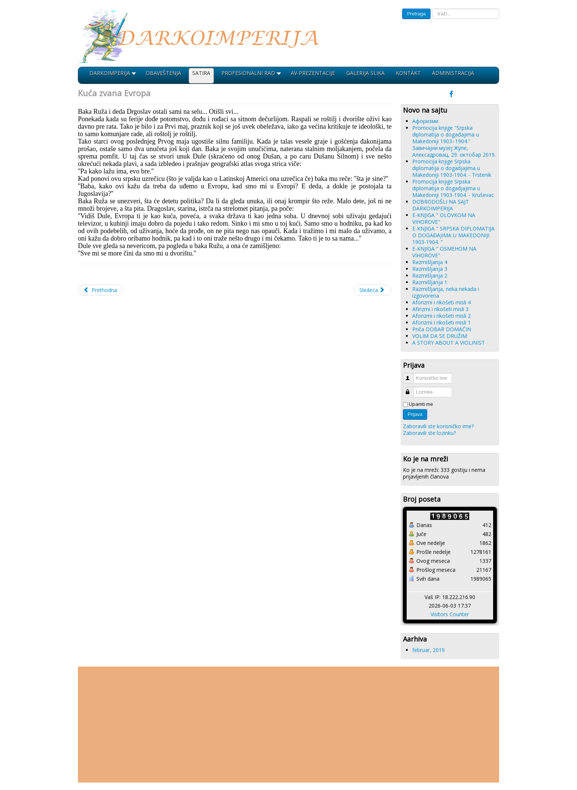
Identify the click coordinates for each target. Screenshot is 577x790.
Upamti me (421, 404)
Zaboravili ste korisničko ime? (438, 426)
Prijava (415, 414)
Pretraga (416, 13)
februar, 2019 (428, 649)
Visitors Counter (450, 614)
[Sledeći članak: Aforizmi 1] (373, 290)
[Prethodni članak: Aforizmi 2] (100, 290)
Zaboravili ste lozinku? (429, 432)
